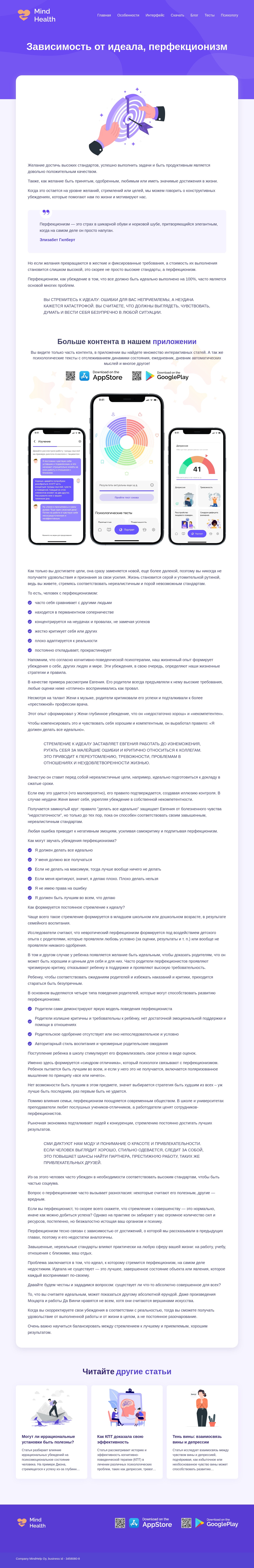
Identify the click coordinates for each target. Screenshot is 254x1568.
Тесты (210, 15)
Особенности (128, 15)
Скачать (177, 15)
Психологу (229, 15)
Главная (104, 15)
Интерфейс (155, 15)
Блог (194, 15)
